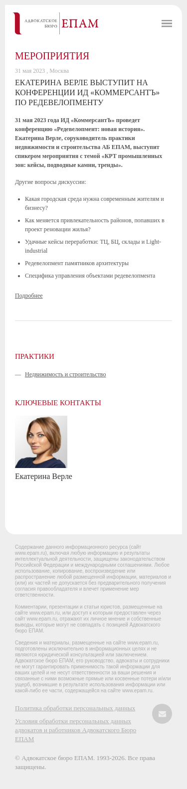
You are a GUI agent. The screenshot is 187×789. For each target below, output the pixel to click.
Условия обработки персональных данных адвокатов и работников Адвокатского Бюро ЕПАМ (75, 730)
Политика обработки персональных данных (75, 708)
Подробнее (29, 295)
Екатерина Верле (43, 476)
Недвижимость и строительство (65, 374)
